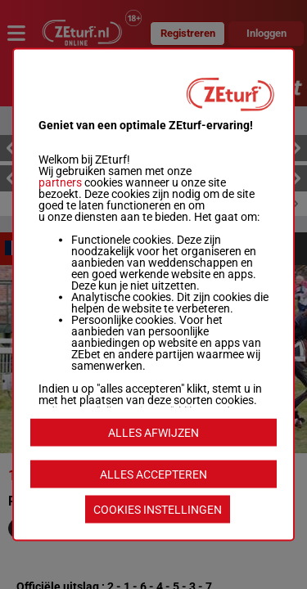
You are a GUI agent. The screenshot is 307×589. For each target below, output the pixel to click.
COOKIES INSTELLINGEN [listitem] (157, 509)
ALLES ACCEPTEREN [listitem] (153, 474)
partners (60, 182)
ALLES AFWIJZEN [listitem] (153, 432)
